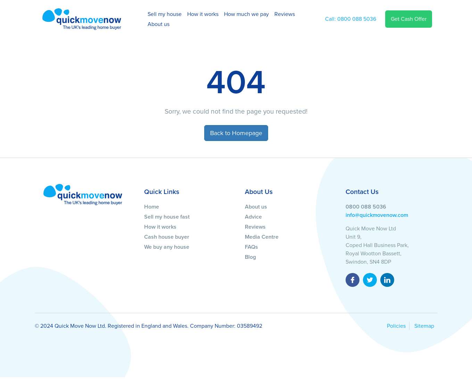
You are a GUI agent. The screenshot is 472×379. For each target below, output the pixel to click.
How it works (202, 14)
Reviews (284, 14)
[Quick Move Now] (82, 194)
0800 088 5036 (350, 19)
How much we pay (246, 14)
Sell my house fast (167, 216)
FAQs (251, 247)
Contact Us (362, 192)
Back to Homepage (236, 133)
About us (158, 24)
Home (151, 206)
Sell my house (165, 14)
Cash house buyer (166, 236)
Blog (250, 257)
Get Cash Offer (409, 19)
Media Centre (262, 236)
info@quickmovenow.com (377, 215)
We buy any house (166, 247)
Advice (253, 216)
